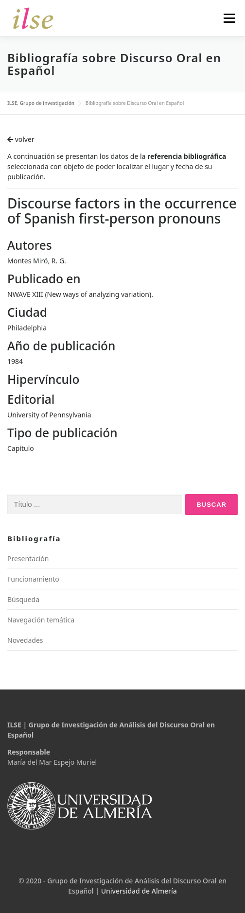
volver (21, 139)
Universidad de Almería (139, 891)
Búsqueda (23, 599)
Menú (229, 18)
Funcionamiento (33, 579)
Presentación (28, 558)
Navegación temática (40, 619)
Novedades (25, 640)
